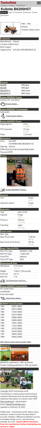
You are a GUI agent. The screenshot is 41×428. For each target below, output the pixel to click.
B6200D (3, 88)
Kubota (12, 6)
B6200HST (21, 6)
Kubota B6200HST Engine (11, 97)
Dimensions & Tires (8, 263)
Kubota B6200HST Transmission (14, 109)
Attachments (5, 15)
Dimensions (27, 12)
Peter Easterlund (7, 401)
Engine (10, 12)
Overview (4, 12)
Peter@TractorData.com (15, 404)
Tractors (4, 6)
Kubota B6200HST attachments (13, 286)
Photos (35, 12)
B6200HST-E (5, 90)
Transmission (18, 12)
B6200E (3, 85)
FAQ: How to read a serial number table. (15, 342)
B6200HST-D (5, 93)
